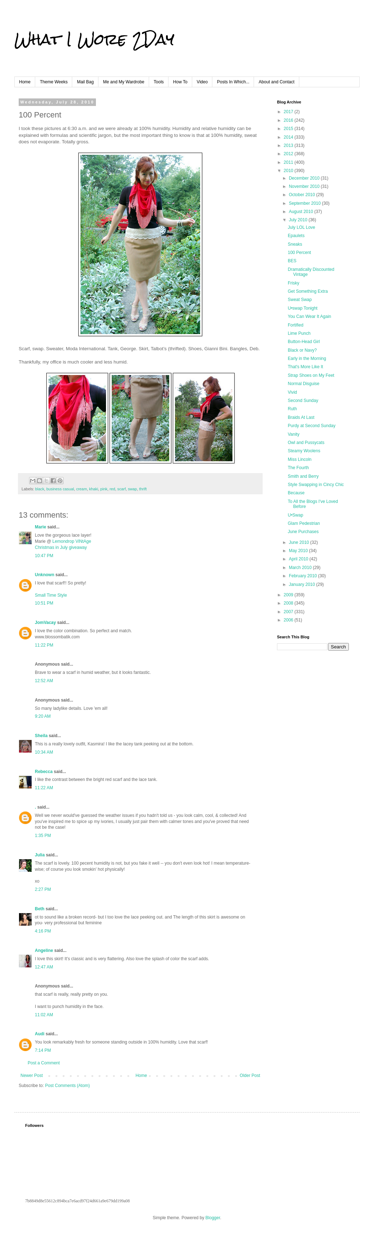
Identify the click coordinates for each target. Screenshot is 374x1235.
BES (292, 260)
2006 (289, 620)
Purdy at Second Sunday (312, 425)
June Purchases (303, 531)
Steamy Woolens (304, 450)
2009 (289, 594)
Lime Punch (299, 333)
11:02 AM (44, 1014)
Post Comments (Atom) (67, 1085)
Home (25, 81)
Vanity (293, 434)
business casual (60, 489)
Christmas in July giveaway (61, 547)
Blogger (213, 1217)
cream (81, 489)
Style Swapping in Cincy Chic (316, 484)
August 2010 (301, 211)
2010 (289, 170)
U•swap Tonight (303, 308)
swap (132, 489)
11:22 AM (44, 787)
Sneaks (295, 244)
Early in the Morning (307, 358)
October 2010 (302, 194)
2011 (289, 162)
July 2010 (299, 219)
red (112, 489)
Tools (159, 81)
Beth (40, 908)
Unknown (44, 574)
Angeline (44, 950)
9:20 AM (43, 716)
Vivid (292, 392)
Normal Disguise (303, 383)
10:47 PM (44, 555)
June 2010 (299, 542)
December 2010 (305, 178)
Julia (40, 854)
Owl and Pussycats (306, 442)
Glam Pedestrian (304, 523)
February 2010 (303, 575)
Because (296, 492)
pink (103, 489)
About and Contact (276, 81)
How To (180, 81)
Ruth (292, 408)
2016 (289, 120)
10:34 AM (44, 752)
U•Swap (295, 515)
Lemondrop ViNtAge (71, 541)
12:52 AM (44, 680)
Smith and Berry (303, 476)
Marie (41, 526)
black (39, 489)
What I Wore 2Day (94, 39)
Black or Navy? (302, 350)
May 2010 (299, 550)
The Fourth (298, 467)
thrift (143, 489)
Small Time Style (51, 595)
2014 (289, 137)
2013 (289, 145)
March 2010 (301, 567)
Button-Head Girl (304, 341)
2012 (289, 153)
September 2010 (305, 203)
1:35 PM (43, 835)
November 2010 (305, 186)
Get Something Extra (308, 291)
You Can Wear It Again (309, 316)
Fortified (295, 325)
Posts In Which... (233, 81)
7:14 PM (43, 1050)
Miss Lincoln (299, 459)
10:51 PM (44, 603)
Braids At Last (301, 417)
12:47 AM (44, 967)
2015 (289, 128)
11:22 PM (44, 645)
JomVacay (45, 622)
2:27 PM (43, 889)
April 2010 (299, 558)
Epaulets (296, 235)
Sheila (41, 735)
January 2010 (302, 584)
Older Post (250, 1075)
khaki (93, 489)
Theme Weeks (54, 81)
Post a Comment (44, 1062)
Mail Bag (85, 81)
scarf (121, 489)
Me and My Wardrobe (123, 81)
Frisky (293, 283)
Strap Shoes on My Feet (311, 375)
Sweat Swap (300, 299)
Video (202, 81)
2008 (289, 603)
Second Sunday (303, 400)
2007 (289, 611)
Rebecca (43, 771)
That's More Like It (305, 366)
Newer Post (31, 1075)
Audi (40, 1033)
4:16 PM (43, 931)
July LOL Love (301, 227)
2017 (289, 111)
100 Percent (299, 252)
